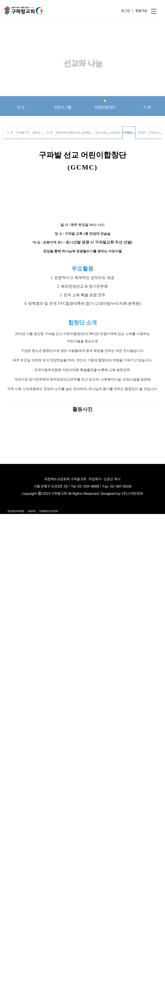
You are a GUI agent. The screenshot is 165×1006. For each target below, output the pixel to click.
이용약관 (31, 511)
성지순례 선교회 (105, 132)
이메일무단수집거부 (48, 511)
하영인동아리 (105, 105)
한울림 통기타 (91, 132)
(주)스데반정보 (132, 493)
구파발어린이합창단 (133, 132)
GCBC (142, 132)
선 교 (21, 105)
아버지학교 (62, 132)
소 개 (10, 132)
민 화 (49, 132)
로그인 (125, 11)
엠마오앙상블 (77, 132)
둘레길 (36, 132)
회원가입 (141, 11)
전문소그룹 (62, 105)
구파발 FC (23, 132)
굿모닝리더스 (156, 132)
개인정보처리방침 (15, 511)
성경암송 (115, 132)
